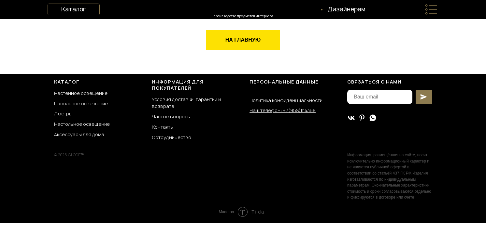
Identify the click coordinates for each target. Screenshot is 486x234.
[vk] (351, 118)
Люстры (63, 113)
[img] (431, 9)
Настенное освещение (80, 93)
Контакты (163, 127)
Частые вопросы (171, 116)
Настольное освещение (82, 124)
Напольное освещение (81, 103)
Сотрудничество (171, 137)
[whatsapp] (373, 118)
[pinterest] (362, 118)
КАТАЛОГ (66, 82)
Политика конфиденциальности (286, 100)
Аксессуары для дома (79, 134)
